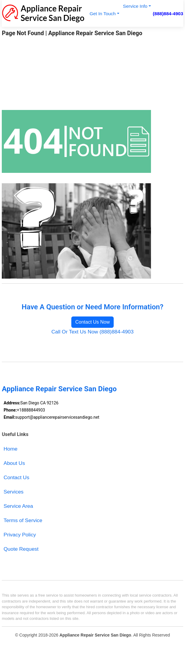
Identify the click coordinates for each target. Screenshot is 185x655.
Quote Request (21, 549)
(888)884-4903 (168, 13)
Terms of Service (23, 520)
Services (14, 492)
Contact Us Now (92, 322)
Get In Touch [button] (103, 13)
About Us (14, 463)
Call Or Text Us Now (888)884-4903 (92, 332)
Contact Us (16, 477)
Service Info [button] (135, 6)
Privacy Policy (20, 535)
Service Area (18, 506)
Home (10, 449)
